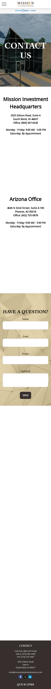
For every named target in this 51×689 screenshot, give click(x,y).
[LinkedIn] (30, 677)
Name (25, 319)
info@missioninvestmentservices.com (25, 672)
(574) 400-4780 (28, 654)
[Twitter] (25, 677)
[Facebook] (20, 677)
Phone (25, 353)
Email (25, 336)
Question (25, 371)
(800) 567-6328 (30, 651)
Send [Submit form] (25, 395)
